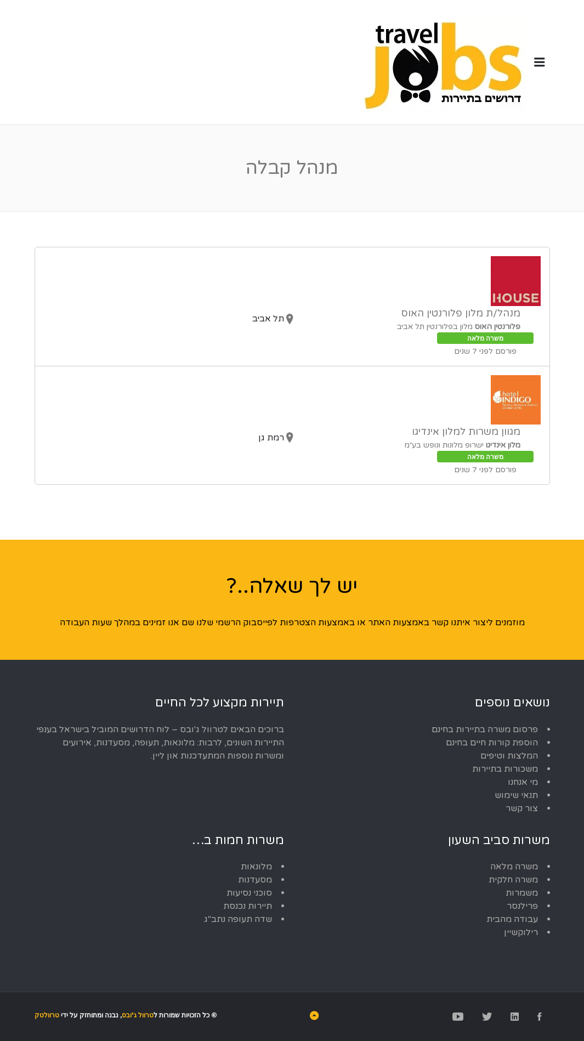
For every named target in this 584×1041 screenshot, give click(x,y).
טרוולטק (47, 1015)
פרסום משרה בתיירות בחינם (485, 729)
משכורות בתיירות (505, 768)
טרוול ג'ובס (138, 1015)
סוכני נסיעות (249, 892)
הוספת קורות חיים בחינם (492, 742)
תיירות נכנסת (247, 906)
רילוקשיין (521, 932)
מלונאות (256, 866)
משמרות (522, 892)
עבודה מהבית (512, 919)
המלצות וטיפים (509, 755)
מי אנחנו (523, 782)
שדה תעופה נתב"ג (238, 919)
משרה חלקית (513, 879)
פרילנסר (522, 906)
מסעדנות (255, 879)
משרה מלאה (514, 866)
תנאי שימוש (516, 795)
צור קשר (522, 808)
